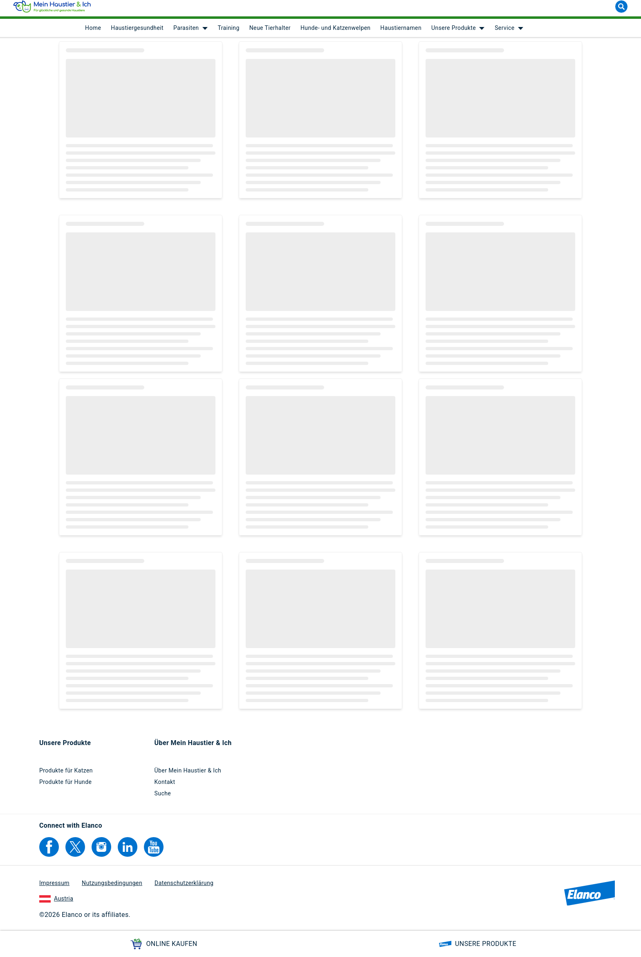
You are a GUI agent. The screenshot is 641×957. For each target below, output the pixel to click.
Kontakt (165, 786)
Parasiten (186, 32)
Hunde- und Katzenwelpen (335, 32)
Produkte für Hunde (65, 786)
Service (504, 32)
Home (93, 32)
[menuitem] (93, 33)
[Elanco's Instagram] (101, 851)
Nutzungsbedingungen (112, 887)
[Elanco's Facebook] (49, 851)
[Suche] (621, 11)
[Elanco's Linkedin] (127, 851)
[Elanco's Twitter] (75, 851)
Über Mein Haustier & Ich (188, 775)
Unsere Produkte (453, 32)
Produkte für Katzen (66, 775)
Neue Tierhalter (270, 32)
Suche (163, 798)
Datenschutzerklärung (184, 887)
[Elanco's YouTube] (154, 851)
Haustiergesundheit (137, 32)
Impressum (54, 887)
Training (228, 32)
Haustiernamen (400, 32)
